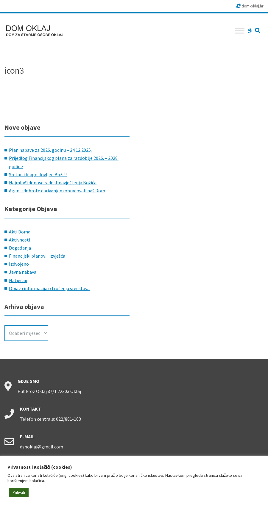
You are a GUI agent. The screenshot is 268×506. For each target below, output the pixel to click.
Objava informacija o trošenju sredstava (49, 288)
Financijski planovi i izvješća (37, 256)
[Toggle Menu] (239, 30)
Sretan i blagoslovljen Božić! (38, 174)
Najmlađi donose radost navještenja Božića (52, 182)
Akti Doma (19, 232)
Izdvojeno (19, 264)
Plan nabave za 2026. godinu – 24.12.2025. (50, 150)
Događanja (20, 248)
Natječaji (18, 280)
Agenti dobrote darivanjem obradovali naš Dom (57, 191)
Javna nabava (22, 272)
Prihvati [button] (19, 492)
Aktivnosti (19, 240)
